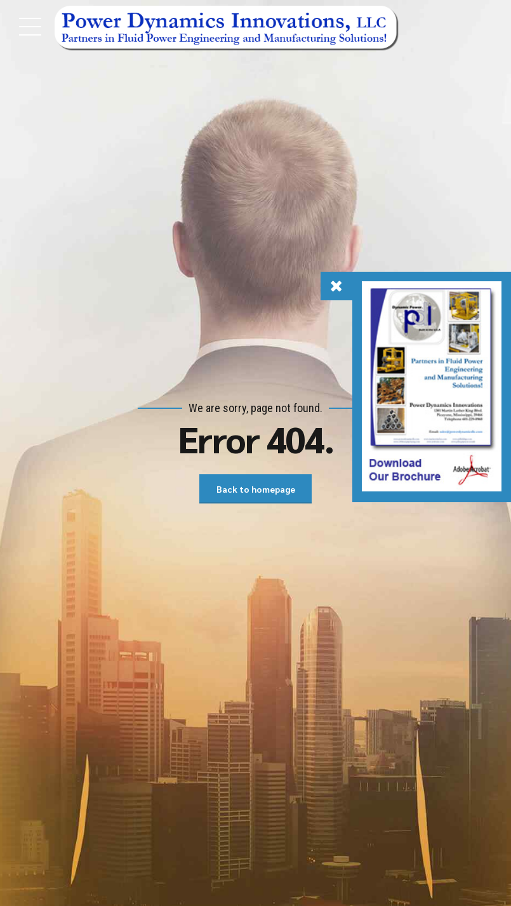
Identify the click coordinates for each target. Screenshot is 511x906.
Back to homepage (255, 489)
